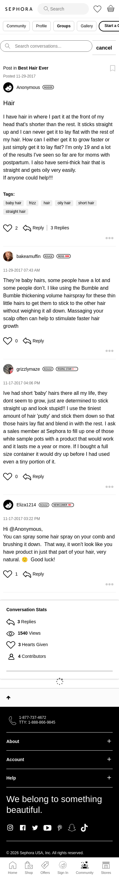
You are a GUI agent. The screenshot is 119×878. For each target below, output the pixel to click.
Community (85, 873)
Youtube (47, 828)
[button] (8, 228)
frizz (32, 203)
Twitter (35, 827)
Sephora (19, 9)
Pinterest (60, 827)
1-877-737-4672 (32, 717)
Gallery (87, 26)
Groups (64, 26)
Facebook (23, 827)
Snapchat (72, 827)
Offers (45, 873)
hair (46, 203)
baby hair (13, 203)
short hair (86, 203)
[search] (63, 9)
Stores (106, 873)
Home (12, 873)
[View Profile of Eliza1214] (33, 505)
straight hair (16, 211)
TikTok (84, 827)
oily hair (63, 203)
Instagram (10, 827)
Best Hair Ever (33, 68)
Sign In (62, 868)
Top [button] (8, 697)
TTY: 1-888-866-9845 (37, 722)
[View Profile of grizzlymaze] (35, 369)
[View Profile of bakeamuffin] (35, 256)
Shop (29, 873)
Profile (41, 26)
